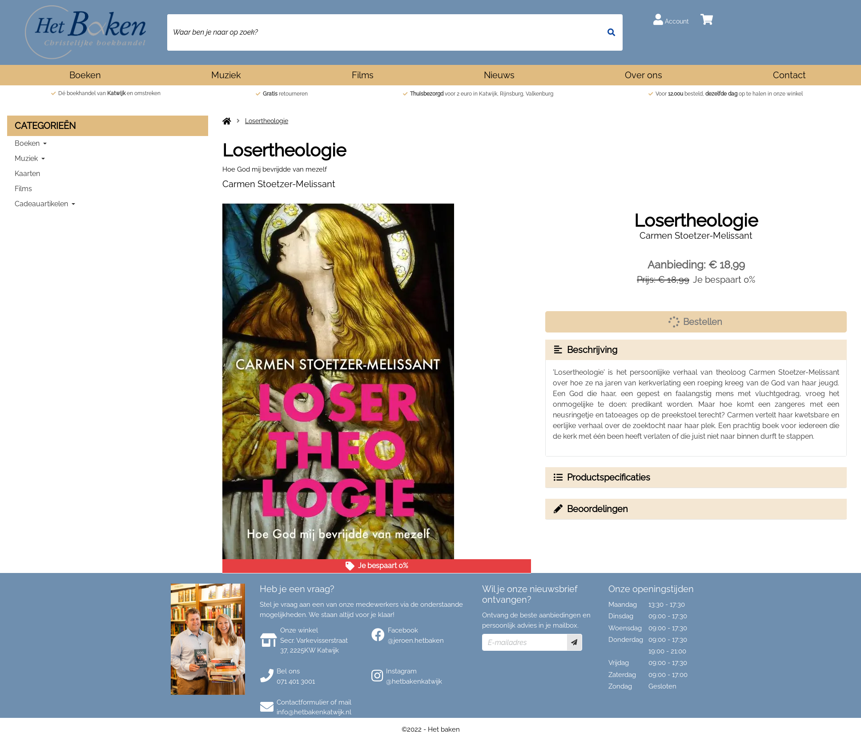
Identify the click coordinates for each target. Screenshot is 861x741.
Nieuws (499, 75)
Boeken (85, 75)
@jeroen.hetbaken (416, 641)
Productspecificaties (601, 477)
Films (363, 75)
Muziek (226, 75)
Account (671, 19)
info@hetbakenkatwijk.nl (314, 712)
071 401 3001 (296, 681)
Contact (789, 75)
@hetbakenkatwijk (414, 681)
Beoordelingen (590, 509)
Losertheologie (266, 120)
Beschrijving (584, 349)
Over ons (643, 75)
